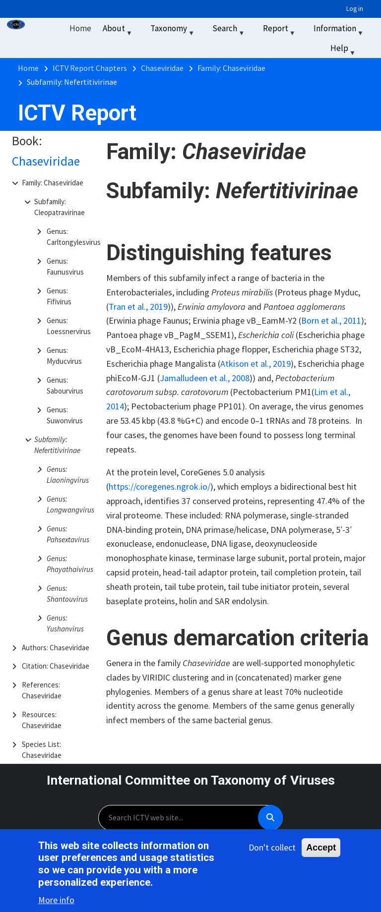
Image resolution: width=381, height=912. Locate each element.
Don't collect (272, 848)
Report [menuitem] (280, 30)
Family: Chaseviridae (52, 182)
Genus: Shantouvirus (67, 593)
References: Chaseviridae (42, 690)
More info (56, 901)
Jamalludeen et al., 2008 (205, 378)
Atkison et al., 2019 (255, 363)
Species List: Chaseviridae (42, 750)
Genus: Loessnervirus (69, 326)
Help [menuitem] (344, 50)
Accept (321, 849)
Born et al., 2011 (331, 320)
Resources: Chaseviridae (42, 720)
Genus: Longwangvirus (69, 504)
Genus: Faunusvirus (65, 266)
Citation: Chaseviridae (55, 666)
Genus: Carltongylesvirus (69, 237)
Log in (354, 8)
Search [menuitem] (229, 30)
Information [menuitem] (340, 30)
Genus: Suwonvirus (65, 415)
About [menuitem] (118, 30)
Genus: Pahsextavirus (68, 534)
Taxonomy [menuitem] (173, 30)
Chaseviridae (46, 161)
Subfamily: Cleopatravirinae (59, 207)
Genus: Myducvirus (64, 355)
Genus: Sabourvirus (65, 385)
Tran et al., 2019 (138, 306)
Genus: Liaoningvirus (68, 474)
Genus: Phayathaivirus (69, 564)
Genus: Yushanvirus (65, 623)
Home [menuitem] (80, 28)
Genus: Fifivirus (59, 296)
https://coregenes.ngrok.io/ (159, 486)
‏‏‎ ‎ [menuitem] (374, 48)
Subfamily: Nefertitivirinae (57, 445)
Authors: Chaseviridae (55, 647)
